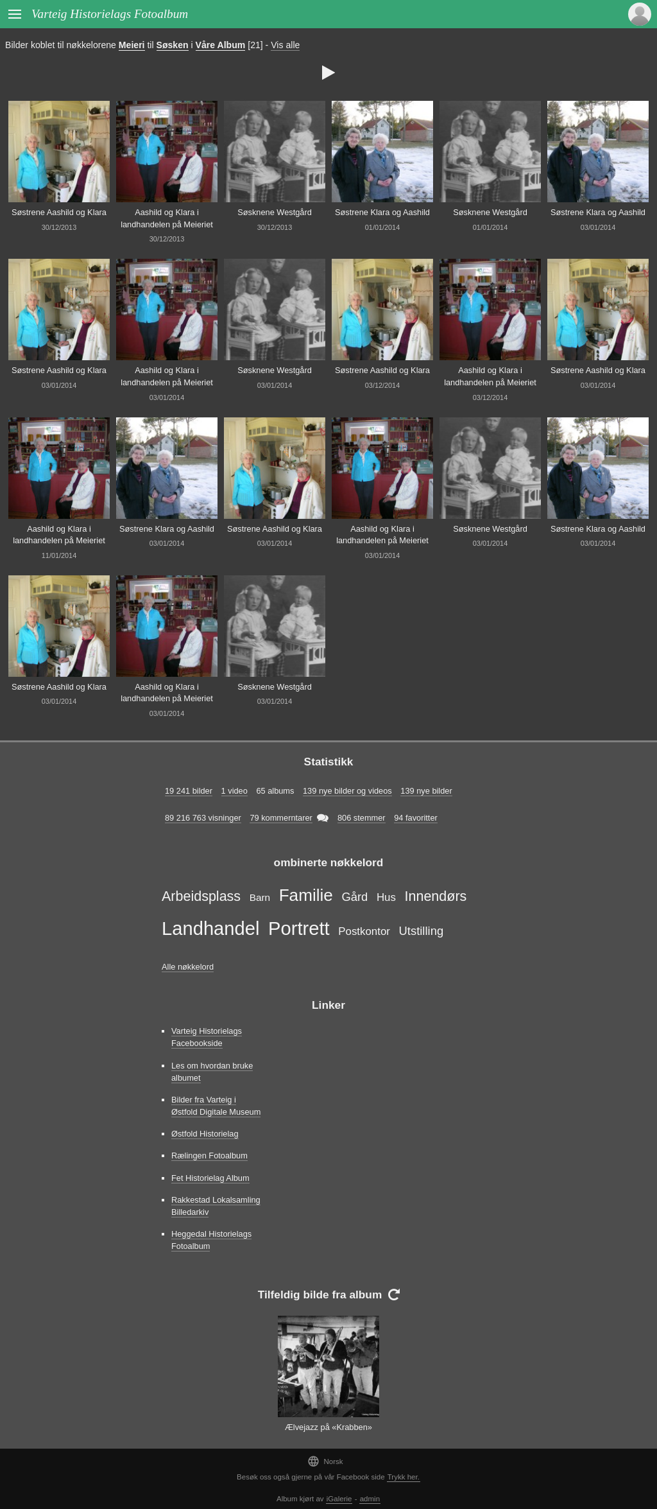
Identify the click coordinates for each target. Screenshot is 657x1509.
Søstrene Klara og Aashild (382, 212)
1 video (234, 791)
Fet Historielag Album (210, 1178)
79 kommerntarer (281, 818)
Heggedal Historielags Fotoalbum (211, 1240)
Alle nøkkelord (188, 967)
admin (370, 1499)
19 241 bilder (188, 791)
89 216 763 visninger (203, 818)
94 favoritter (416, 818)
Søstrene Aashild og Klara (59, 212)
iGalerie (339, 1499)
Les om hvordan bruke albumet (212, 1072)
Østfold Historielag (205, 1133)
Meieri (132, 45)
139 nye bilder (426, 791)
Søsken (173, 45)
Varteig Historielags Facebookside (206, 1037)
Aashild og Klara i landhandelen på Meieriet (167, 218)
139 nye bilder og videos (347, 791)
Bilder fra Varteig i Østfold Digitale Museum (215, 1106)
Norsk (325, 1461)
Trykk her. (404, 1477)
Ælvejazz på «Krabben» (328, 1427)
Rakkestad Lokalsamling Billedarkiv (215, 1206)
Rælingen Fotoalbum (209, 1155)
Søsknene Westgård (274, 212)
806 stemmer (361, 818)
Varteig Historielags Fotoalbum (109, 14)
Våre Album (221, 45)
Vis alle (285, 45)
